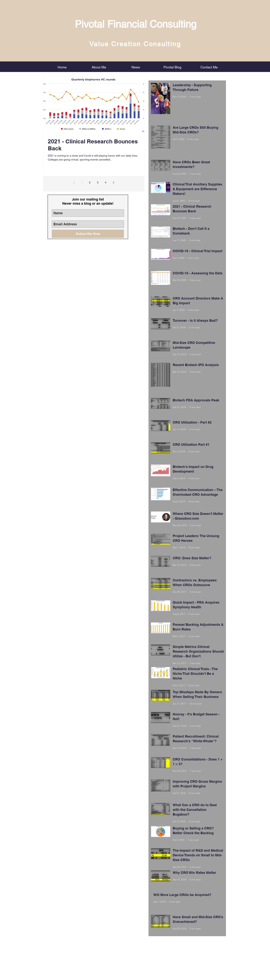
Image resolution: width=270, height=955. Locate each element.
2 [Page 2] (90, 182)
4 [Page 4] (105, 182)
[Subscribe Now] (88, 234)
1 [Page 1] (82, 182)
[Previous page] (74, 182)
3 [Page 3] (97, 182)
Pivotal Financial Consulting (135, 24)
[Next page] (113, 182)
